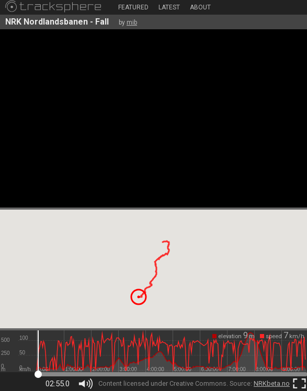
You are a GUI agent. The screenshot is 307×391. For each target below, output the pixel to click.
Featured (133, 7)
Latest (169, 7)
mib (132, 22)
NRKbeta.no (272, 383)
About (200, 7)
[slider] (172, 351)
